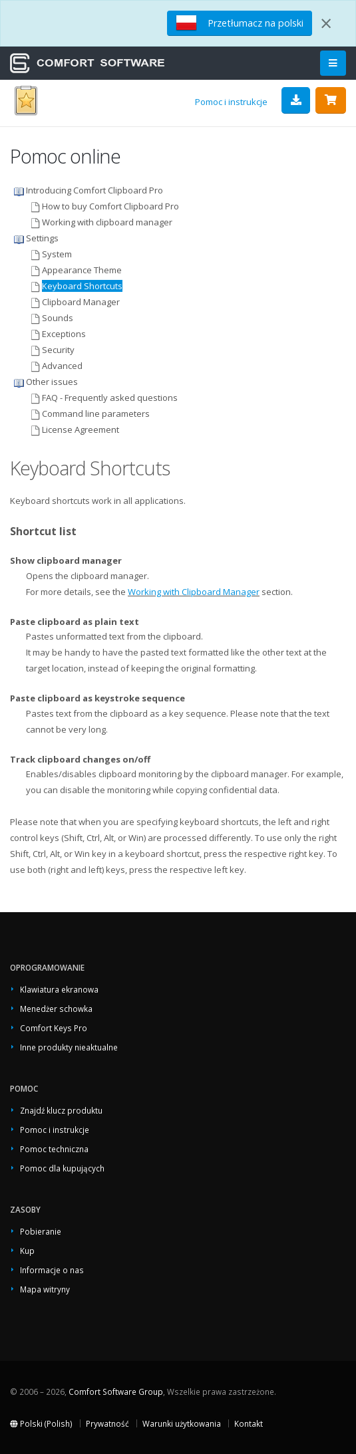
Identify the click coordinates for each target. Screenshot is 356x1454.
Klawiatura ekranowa (59, 989)
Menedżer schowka (56, 1008)
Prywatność (107, 1423)
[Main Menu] (333, 63)
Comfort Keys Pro (53, 1028)
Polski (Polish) (41, 1423)
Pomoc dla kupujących (62, 1168)
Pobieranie (40, 1231)
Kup (27, 1250)
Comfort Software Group (116, 1391)
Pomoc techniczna (54, 1149)
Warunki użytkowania (181, 1423)
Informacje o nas (52, 1270)
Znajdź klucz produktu (61, 1110)
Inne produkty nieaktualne (69, 1047)
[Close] (326, 23)
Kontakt (248, 1423)
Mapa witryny (45, 1289)
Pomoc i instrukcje (231, 102)
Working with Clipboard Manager (194, 592)
